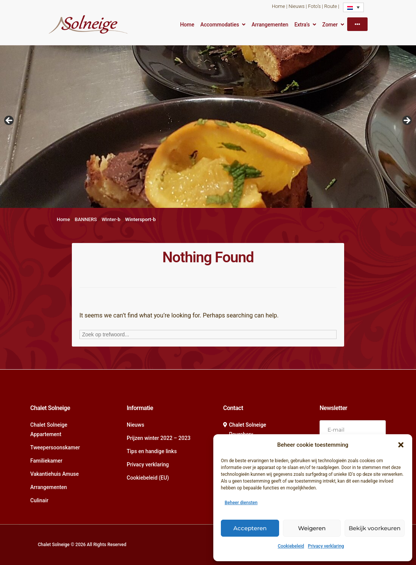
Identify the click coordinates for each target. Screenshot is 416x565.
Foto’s (314, 6)
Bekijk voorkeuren (374, 528)
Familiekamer (46, 461)
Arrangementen (269, 25)
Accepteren (250, 528)
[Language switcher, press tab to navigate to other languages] (353, 7)
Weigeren (312, 528)
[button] (401, 445)
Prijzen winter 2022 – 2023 (159, 438)
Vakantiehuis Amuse (54, 474)
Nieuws (296, 6)
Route (330, 6)
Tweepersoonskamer (55, 447)
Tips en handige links (152, 451)
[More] (357, 24)
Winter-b (111, 219)
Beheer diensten (241, 502)
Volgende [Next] (406, 121)
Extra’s (302, 25)
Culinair (39, 500)
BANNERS (86, 219)
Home (278, 6)
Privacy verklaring (326, 546)
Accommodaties (219, 25)
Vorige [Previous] (9, 121)
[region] (208, 123)
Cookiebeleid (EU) (148, 478)
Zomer (330, 25)
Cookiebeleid (291, 546)
